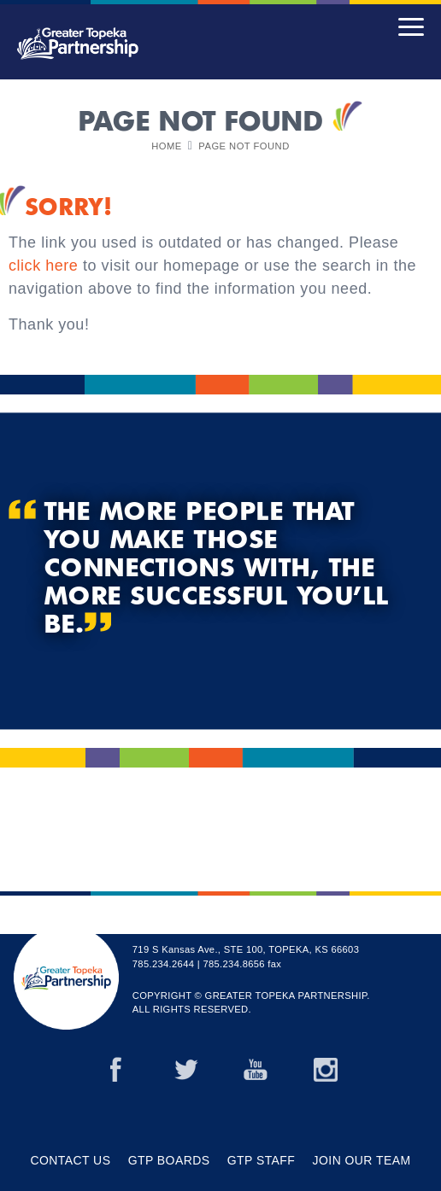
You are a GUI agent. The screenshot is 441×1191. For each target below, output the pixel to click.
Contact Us (71, 1160)
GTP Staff (261, 1160)
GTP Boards (169, 1160)
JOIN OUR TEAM (362, 1160)
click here (43, 265)
